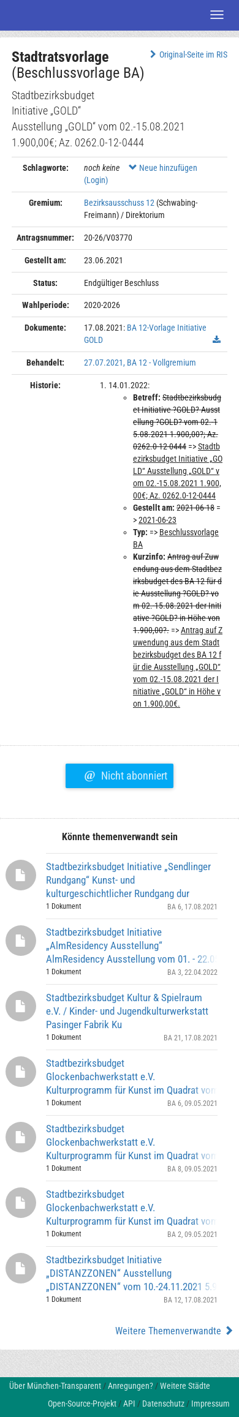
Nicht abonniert (125, 774)
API (129, 1403)
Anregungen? (130, 1386)
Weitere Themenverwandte (174, 1331)
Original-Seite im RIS (187, 54)
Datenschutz (163, 1403)
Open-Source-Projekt (82, 1403)
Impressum (210, 1403)
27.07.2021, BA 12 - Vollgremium (140, 362)
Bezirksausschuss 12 (119, 203)
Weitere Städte (185, 1386)
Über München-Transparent (55, 1386)
